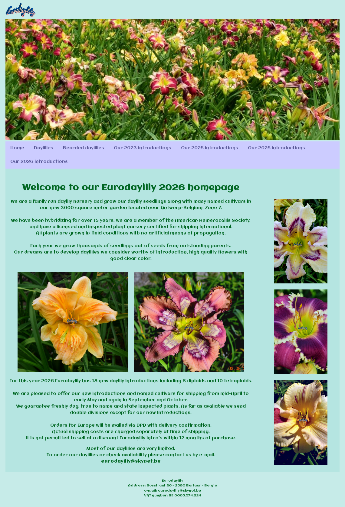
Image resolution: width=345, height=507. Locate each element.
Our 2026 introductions (39, 161)
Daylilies (43, 148)
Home (17, 148)
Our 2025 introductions (209, 148)
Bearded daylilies (83, 148)
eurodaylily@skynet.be (131, 461)
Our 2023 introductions (142, 148)
